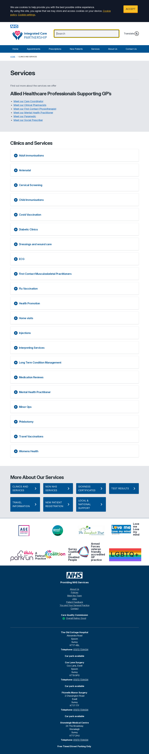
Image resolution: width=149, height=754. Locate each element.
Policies (74, 592)
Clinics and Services (25, 488)
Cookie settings (26, 14)
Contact (74, 608)
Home (15, 49)
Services (95, 49)
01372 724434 (80, 649)
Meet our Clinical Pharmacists (30, 105)
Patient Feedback (74, 602)
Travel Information (25, 504)
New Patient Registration (58, 504)
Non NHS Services (58, 488)
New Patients (76, 49)
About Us (112, 49)
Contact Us (131, 49)
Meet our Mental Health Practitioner (33, 112)
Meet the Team (74, 595)
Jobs (74, 599)
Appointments (33, 49)
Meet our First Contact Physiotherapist (35, 108)
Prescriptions (55, 49)
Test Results (124, 488)
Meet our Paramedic (25, 116)
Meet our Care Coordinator (28, 101)
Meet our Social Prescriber (28, 120)
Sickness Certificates (91, 488)
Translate (131, 33)
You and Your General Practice (74, 605)
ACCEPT (130, 9)
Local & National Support (91, 504)
